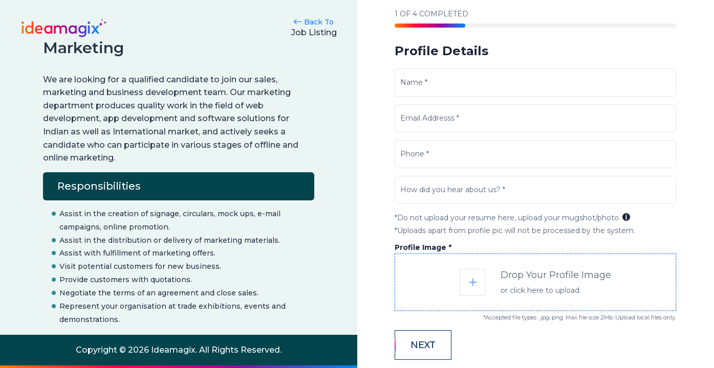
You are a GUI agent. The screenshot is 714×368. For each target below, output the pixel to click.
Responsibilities (99, 186)
